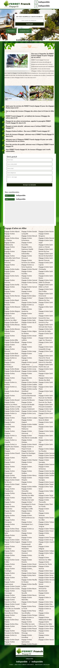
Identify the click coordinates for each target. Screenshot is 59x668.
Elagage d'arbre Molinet (27, 483)
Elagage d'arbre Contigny (9, 556)
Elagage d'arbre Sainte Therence (46, 432)
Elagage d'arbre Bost (11, 353)
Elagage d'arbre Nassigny (27, 570)
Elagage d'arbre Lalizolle (27, 343)
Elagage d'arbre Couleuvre (9, 574)
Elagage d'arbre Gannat (29, 280)
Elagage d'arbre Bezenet (9, 332)
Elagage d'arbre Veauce (46, 573)
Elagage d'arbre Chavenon (9, 503)
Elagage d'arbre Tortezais (44, 514)
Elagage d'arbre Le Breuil (10, 388)
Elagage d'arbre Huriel (29, 318)
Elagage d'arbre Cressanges (9, 592)
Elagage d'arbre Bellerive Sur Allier (10, 319)
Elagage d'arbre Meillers (27, 472)
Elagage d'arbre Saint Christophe (46, 268)
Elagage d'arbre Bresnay (9, 374)
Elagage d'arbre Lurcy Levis (29, 414)
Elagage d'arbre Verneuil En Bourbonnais (44, 588)
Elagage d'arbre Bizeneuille (9, 346)
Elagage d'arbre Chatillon (9, 499)
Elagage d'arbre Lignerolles (27, 379)
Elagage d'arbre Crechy (12, 589)
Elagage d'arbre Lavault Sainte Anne (29, 363)
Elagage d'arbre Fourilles (27, 272)
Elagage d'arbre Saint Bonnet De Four (46, 250)
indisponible (44, 2)
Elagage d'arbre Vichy (46, 602)
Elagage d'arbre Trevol (46, 531)
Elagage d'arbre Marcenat (27, 432)
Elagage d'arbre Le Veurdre (45, 598)
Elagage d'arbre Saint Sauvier (46, 423)
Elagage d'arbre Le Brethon (10, 383)
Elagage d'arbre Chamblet (9, 423)
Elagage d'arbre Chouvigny (9, 536)
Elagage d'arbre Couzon (12, 586)
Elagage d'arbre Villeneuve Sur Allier (45, 623)
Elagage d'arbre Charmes (9, 463)
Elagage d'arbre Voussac (44, 632)
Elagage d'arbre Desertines (9, 616)
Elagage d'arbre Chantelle (9, 428)
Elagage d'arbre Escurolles (27, 244)
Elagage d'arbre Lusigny (29, 418)
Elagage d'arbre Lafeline (27, 339)
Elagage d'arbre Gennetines (27, 292)
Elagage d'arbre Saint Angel (46, 241)
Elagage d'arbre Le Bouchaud (10, 359)
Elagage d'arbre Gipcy (29, 296)
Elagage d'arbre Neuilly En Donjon (29, 581)
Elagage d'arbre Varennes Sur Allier (45, 559)
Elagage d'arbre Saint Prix (46, 414)
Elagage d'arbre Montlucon (27, 539)
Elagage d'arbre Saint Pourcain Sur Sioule (46, 401)
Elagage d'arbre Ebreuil (29, 236)
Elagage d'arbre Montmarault (27, 543)
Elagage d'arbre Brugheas (9, 397)
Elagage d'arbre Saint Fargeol (46, 303)
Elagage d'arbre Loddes (29, 385)
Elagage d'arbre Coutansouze (9, 583)
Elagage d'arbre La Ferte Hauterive (28, 266)
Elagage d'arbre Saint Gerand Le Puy (46, 321)
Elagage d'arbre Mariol (29, 444)
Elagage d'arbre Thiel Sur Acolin (46, 505)
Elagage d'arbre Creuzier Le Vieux (10, 601)
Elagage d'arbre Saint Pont (46, 392)
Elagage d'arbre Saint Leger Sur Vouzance (46, 339)
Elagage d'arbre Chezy (11, 529)
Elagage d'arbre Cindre (11, 540)
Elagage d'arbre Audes (11, 269)
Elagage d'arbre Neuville (27, 592)
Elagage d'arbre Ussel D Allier (46, 543)
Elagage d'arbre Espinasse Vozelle (27, 248)
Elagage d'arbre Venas (46, 575)
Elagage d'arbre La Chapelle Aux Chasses (11, 445)
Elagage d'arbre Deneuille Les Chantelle (12, 607)
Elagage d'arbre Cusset (12, 604)
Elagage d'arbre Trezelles (44, 534)
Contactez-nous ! (25, 31)
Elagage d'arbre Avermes (9, 281)
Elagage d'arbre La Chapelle (10, 441)
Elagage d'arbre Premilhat (27, 636)
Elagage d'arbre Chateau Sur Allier (10, 476)
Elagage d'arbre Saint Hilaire (46, 334)
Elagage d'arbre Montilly (27, 534)
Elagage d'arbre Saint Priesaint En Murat (46, 410)
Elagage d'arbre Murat (29, 564)
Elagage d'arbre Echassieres (27, 239)
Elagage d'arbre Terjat (46, 495)
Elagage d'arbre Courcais (9, 579)
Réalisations (11, 31)
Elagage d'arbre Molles (29, 487)
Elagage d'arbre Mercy (29, 475)
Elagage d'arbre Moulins (27, 561)
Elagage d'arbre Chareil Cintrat (12, 454)
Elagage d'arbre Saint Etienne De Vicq (46, 299)
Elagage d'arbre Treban (46, 522)
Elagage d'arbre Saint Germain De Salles (46, 330)
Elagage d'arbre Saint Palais (46, 383)
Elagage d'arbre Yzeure (46, 640)
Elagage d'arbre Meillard (27, 468)
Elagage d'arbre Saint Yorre (46, 445)
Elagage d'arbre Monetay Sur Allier (28, 494)
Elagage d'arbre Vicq (45, 604)
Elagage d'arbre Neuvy (29, 595)
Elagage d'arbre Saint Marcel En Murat (46, 357)
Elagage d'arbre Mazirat (29, 460)
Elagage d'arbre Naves (29, 573)
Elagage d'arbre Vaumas (44, 567)
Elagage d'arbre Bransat (12, 371)
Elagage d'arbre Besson (12, 329)
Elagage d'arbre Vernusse (44, 594)
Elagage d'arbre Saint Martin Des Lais (46, 366)
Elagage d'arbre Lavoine (29, 367)
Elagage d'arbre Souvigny (44, 479)
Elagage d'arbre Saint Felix (46, 308)
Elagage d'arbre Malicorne (27, 428)
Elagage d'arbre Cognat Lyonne (12, 543)
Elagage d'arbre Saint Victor (46, 437)
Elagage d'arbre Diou (11, 624)
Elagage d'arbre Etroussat (27, 257)
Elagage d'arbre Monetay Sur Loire (28, 499)
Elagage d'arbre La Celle (12, 407)
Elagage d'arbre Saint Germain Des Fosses (46, 326)
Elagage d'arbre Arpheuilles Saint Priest (12, 257)
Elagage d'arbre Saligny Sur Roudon (46, 450)
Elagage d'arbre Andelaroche (9, 244)
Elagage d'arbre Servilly (46, 471)
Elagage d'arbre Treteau (46, 529)
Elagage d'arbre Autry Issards (11, 277)
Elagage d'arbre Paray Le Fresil (29, 607)
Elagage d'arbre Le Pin (29, 626)
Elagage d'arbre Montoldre (27, 547)
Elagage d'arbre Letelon (29, 371)
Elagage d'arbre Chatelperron (9, 490)
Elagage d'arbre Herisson (27, 314)
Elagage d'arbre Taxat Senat (46, 488)
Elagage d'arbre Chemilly (9, 516)
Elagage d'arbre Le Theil (47, 498)
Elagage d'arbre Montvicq (27, 556)
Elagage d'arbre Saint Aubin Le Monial (46, 246)
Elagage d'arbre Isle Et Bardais (29, 323)
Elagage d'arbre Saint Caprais (46, 264)
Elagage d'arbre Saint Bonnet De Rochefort (46, 255)
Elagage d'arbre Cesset (11, 411)
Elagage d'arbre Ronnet (46, 238)
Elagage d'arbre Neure (29, 589)
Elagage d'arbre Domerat (9, 627)
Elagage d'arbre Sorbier (46, 475)
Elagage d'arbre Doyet (11, 640)
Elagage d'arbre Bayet (11, 300)
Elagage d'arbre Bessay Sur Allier (12, 326)
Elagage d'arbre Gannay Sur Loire (29, 283)
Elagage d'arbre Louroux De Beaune (28, 399)
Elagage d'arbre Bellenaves (9, 314)
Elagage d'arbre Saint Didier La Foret (46, 286)
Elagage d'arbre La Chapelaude (10, 437)
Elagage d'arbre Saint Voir (46, 441)
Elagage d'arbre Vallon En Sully (46, 554)
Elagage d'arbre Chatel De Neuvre (11, 481)
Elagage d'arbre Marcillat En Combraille (29, 437)
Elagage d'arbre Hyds (29, 320)
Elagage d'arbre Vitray (46, 629)
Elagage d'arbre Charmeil (9, 459)
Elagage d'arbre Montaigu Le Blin (27, 507)
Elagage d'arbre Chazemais (9, 512)
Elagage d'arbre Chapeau (9, 432)
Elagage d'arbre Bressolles (9, 379)
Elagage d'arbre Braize (11, 369)
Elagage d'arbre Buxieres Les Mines (10, 403)
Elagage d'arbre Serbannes (44, 468)
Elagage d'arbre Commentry (9, 552)
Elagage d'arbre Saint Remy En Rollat (46, 419)
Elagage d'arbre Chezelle (9, 525)
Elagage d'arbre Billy (11, 340)
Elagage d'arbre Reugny (29, 644)
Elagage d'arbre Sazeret (46, 464)
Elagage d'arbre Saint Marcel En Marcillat (46, 361)
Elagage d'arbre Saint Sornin (46, 428)
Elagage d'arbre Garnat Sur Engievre (29, 288)
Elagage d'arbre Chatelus (9, 494)
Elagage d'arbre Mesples (27, 479)
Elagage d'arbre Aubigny (9, 266)
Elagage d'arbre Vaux (46, 571)
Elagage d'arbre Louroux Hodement (28, 408)
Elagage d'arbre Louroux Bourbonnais (29, 394)
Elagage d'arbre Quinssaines (27, 641)
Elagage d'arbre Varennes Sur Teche (45, 563)
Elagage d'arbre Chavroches (9, 507)
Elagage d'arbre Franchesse (27, 277)
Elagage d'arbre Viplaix (46, 626)
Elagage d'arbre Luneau (29, 411)
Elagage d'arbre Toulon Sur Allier (46, 519)
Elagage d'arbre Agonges (9, 235)
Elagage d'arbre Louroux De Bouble (28, 403)
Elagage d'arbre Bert (11, 322)
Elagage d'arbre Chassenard (9, 472)
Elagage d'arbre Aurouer (9, 272)
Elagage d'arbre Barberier (9, 292)
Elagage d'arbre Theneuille (44, 501)
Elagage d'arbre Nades (29, 566)
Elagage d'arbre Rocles (46, 231)
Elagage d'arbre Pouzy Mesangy (29, 632)
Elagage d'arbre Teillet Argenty (46, 492)
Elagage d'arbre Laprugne (27, 359)
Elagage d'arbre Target (46, 484)
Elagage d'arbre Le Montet (28, 530)
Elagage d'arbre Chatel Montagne (11, 485)
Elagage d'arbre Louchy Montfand (29, 390)
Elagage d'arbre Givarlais (27, 299)
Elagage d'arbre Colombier (9, 547)
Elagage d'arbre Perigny (29, 615)
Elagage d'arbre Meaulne (27, 463)
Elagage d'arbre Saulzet (46, 458)
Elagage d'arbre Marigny (27, 441)
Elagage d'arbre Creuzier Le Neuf (10, 596)
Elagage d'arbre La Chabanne (10, 414)
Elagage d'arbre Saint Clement (46, 272)
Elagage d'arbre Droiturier (9, 643)
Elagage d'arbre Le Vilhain (45, 610)
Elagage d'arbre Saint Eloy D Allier (46, 290)
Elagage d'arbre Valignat (44, 547)
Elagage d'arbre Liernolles (27, 374)
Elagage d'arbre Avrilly (11, 285)
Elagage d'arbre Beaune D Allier (12, 308)
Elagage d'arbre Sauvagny (44, 461)
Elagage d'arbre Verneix (46, 580)
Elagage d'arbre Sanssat (46, 453)
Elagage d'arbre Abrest (11, 231)
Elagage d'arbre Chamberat (9, 419)
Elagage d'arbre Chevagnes (9, 521)
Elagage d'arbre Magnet (27, 421)
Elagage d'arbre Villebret (44, 614)
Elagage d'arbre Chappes (9, 450)
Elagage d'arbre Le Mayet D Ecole (28, 448)
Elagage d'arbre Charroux (9, 468)
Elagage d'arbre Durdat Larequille (29, 232)
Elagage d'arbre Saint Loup (46, 352)
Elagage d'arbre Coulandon (9, 565)
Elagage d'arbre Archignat (9, 248)
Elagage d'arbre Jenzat (29, 336)
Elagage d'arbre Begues (12, 311)
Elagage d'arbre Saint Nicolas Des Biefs (46, 379)
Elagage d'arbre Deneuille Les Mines (11, 612)
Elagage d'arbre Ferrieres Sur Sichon (28, 261)
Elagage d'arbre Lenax (29, 369)
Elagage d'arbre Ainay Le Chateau (11, 239)
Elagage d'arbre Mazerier (27, 456)
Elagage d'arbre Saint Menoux (46, 374)
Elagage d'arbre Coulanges (9, 570)
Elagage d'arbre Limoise (29, 382)
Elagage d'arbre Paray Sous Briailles (29, 612)
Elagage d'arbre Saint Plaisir (46, 388)
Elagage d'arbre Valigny (46, 551)
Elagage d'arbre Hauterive (27, 310)
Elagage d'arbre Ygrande (44, 636)
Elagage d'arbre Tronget (46, 538)
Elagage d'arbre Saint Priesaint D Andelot (46, 406)
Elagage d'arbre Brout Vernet (11, 392)
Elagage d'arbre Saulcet (46, 455)
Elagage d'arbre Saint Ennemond (46, 295)
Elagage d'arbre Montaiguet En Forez (28, 503)
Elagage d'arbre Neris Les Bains (29, 576)
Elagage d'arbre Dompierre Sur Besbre (11, 632)
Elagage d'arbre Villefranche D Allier (45, 618)
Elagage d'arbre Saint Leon (46, 343)
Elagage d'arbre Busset (12, 400)
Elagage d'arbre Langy (29, 351)
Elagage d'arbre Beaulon (9, 303)
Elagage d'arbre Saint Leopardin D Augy (46, 348)
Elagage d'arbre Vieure (46, 606)
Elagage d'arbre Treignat (44, 525)
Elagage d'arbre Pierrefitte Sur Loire (28, 623)
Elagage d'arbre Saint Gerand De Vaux (46, 317)
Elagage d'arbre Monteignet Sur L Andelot (27, 524)
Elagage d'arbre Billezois (9, 337)
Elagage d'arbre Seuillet (46, 473)
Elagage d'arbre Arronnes (9, 261)
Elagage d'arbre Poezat (29, 629)
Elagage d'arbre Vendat (46, 578)
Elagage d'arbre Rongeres (44, 235)
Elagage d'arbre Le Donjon (10, 636)
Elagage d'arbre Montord (27, 552)
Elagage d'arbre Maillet (29, 424)
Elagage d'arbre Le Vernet (45, 583)
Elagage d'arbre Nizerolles (27, 598)
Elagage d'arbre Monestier (27, 490)
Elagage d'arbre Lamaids (27, 348)
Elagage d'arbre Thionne (44, 510)
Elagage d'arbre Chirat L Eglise (12, 532)
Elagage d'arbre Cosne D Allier (11, 561)
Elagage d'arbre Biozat (11, 342)
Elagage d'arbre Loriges (29, 387)
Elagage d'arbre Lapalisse (27, 354)
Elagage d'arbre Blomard (9, 350)
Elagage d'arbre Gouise (29, 302)
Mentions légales (42, 664)
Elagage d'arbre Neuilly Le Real (29, 585)
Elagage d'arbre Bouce (11, 356)
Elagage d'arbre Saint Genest (46, 312)
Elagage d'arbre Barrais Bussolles (12, 297)
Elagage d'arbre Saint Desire (46, 277)
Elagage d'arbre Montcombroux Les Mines (28, 517)
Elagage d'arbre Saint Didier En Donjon (46, 281)
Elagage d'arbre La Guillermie (28, 306)
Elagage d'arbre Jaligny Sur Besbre (29, 332)
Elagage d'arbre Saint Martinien (46, 370)
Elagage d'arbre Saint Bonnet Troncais (46, 259)
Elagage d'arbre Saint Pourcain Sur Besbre (46, 397)
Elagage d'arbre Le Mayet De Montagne (28, 452)
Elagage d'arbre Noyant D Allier (29, 603)
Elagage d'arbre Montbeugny (27, 512)
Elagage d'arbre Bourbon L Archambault (9, 364)
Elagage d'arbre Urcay (46, 540)
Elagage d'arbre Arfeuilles (9, 252)
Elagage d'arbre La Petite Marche (28, 618)
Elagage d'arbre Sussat (46, 482)
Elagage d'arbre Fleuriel (29, 269)
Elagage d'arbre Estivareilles (27, 252)
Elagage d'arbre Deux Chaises (11, 621)
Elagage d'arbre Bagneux (9, 288)
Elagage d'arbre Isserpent (27, 328)
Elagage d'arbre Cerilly (11, 409)
